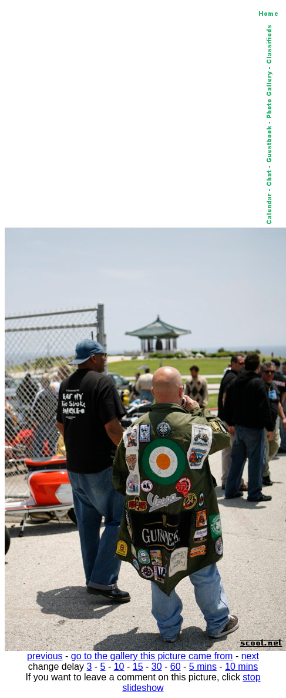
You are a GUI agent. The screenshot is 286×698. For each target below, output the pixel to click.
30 (157, 667)
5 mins (203, 667)
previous (44, 656)
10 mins (241, 667)
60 (175, 667)
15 (138, 667)
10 (119, 667)
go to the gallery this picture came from (152, 656)
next (250, 656)
